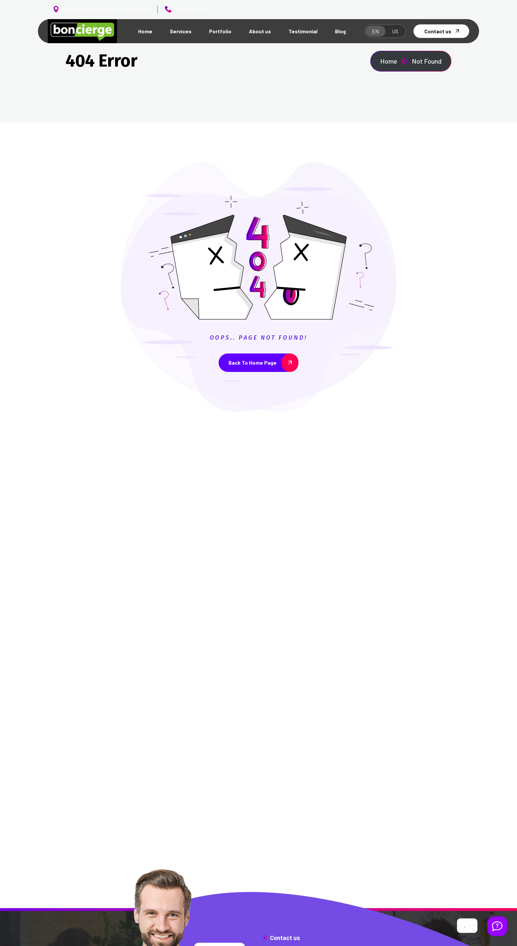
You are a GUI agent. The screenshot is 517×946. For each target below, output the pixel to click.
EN (375, 31)
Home (394, 61)
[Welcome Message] (497, 926)
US (395, 31)
